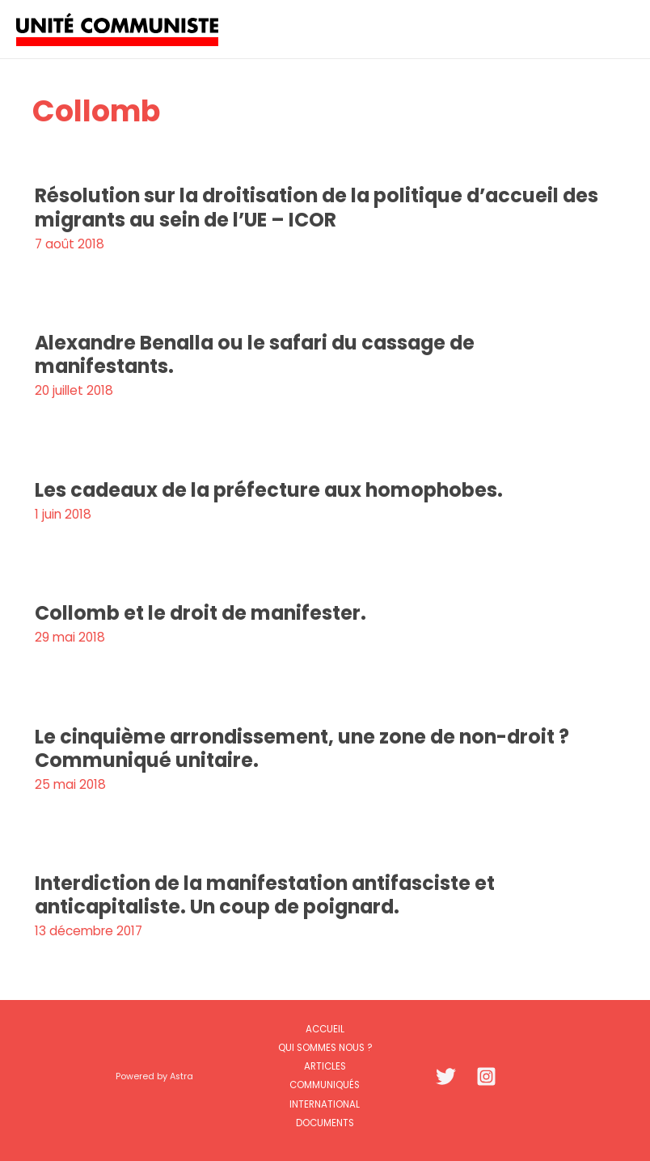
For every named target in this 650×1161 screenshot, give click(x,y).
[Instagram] (486, 1076)
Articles (325, 1066)
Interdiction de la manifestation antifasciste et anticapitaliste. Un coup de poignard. (265, 895)
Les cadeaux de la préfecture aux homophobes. (269, 490)
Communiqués (324, 1084)
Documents (325, 1123)
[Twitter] (446, 1076)
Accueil (325, 1029)
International (324, 1104)
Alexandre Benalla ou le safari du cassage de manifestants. (255, 354)
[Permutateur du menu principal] (616, 28)
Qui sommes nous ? (325, 1047)
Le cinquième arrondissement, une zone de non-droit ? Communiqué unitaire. (302, 748)
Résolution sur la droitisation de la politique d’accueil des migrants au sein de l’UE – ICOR (316, 207)
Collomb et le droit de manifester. (200, 613)
